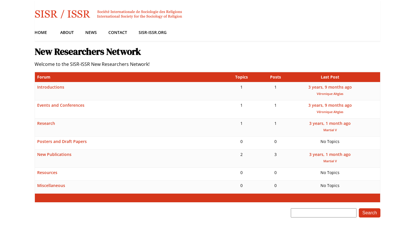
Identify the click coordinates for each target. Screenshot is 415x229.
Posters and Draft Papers (62, 141)
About (67, 32)
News (91, 32)
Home (41, 32)
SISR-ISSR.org (153, 32)
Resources (47, 172)
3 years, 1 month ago (330, 123)
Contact (117, 32)
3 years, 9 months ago (330, 87)
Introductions (50, 87)
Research (46, 123)
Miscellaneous (51, 185)
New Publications (54, 154)
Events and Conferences (60, 105)
